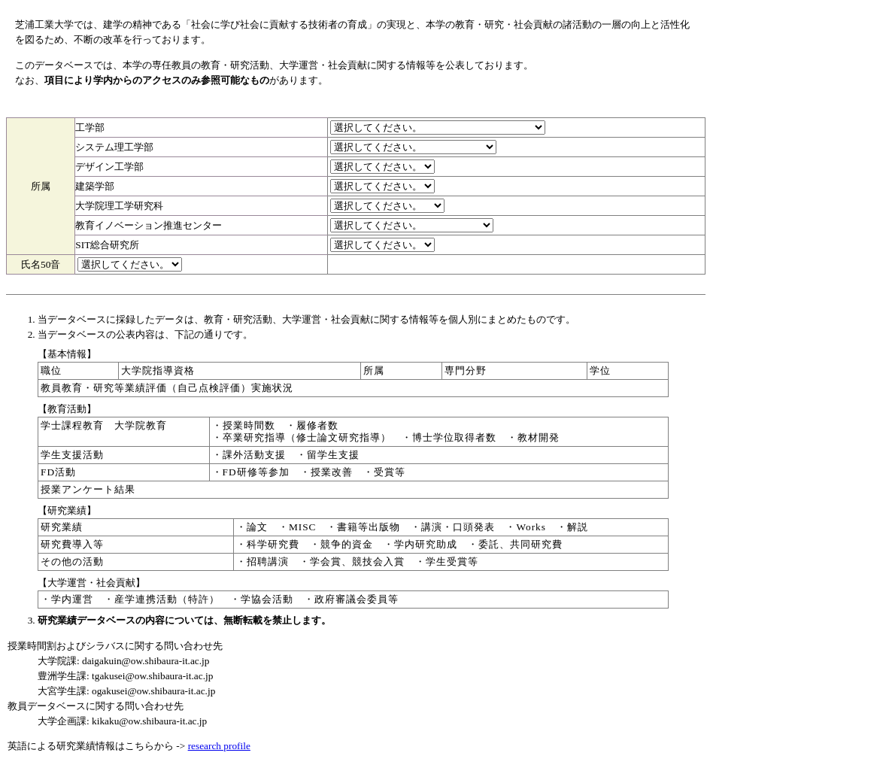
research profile (219, 745)
